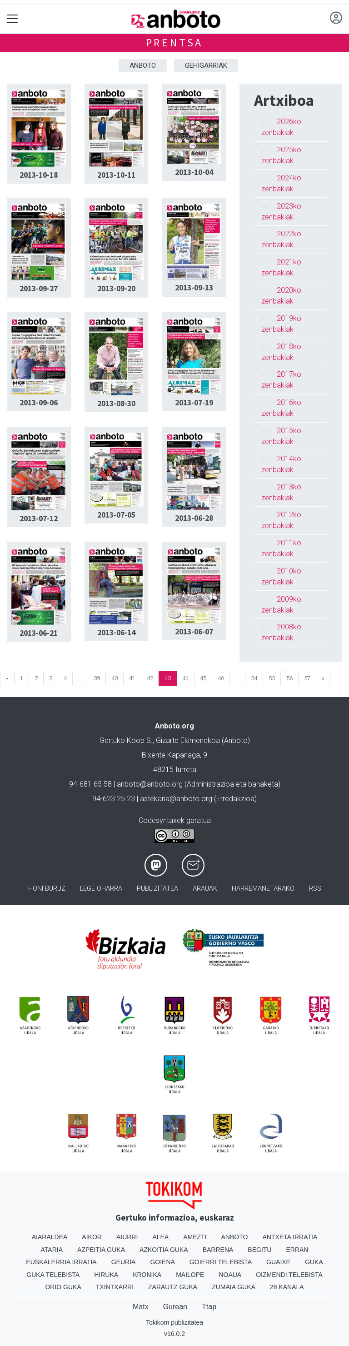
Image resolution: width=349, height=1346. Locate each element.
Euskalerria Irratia (61, 1262)
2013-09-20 (116, 289)
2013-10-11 (116, 175)
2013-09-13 (194, 288)
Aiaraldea (50, 1237)
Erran (297, 1249)
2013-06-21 (39, 633)
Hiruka (106, 1274)
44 (185, 678)
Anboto (143, 65)
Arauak (205, 888)
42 (150, 678)
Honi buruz (46, 888)
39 (97, 678)
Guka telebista (53, 1274)
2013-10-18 (39, 175)
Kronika (147, 1274)
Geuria (123, 1262)
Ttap (209, 1307)
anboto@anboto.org (150, 784)
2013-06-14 (116, 633)
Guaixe (278, 1262)
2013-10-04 (194, 172)
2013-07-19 (194, 403)
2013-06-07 (194, 632)
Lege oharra (101, 888)
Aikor (92, 1237)
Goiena (162, 1262)
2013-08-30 (116, 404)
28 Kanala (287, 1287)
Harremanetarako (263, 888)
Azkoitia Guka (164, 1249)
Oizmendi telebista (289, 1274)
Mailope (190, 1274)
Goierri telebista (220, 1262)
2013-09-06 (39, 403)
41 (132, 678)
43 (168, 678)
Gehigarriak (206, 65)
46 (221, 678)
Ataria (52, 1249)
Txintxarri (115, 1287)
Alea (160, 1237)
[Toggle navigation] (12, 19)
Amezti (194, 1237)
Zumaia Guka (233, 1287)
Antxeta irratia (289, 1237)
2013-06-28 (194, 518)
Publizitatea (157, 888)
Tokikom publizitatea (174, 1322)
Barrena (218, 1249)
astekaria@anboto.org (176, 798)
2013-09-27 (39, 289)
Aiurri (127, 1237)
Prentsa (175, 42)
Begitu (259, 1249)
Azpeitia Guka (101, 1249)
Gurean (175, 1307)
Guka (314, 1262)
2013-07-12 (39, 518)
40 (114, 678)
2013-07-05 (116, 515)
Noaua (230, 1274)
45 (203, 678)
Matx (141, 1307)
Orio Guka (63, 1287)
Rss (315, 888)
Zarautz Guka (172, 1287)
